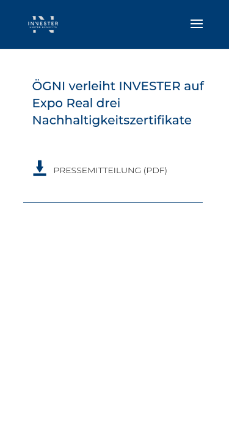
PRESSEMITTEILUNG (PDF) (110, 170)
